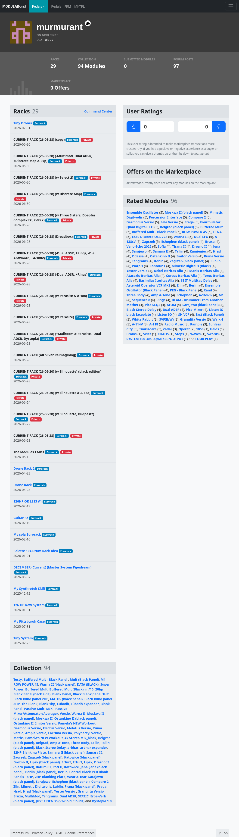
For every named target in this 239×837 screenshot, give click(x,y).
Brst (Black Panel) (210, 314)
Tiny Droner (22, 123)
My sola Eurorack (27, 534)
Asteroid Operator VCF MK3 (149, 285)
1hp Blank (29, 704)
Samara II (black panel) (66, 752)
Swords (213, 334)
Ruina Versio (214, 256)
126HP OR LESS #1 (27, 501)
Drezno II (20, 762)
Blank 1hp (47, 704)
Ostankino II (23, 723)
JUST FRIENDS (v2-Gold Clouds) (60, 801)
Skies (147, 334)
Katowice (71, 767)
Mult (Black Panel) (84, 679)
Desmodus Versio (27, 728)
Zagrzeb (19, 757)
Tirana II (179, 246)
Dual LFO (201, 236)
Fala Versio (169, 222)
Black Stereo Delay (51, 747)
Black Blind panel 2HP (30, 699)
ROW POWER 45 (25, 684)
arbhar (73, 747)
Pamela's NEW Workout (44, 738)
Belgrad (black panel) (177, 227)
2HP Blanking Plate (50, 777)
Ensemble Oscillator (142, 212)
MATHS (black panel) (66, 699)
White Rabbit (142, 319)
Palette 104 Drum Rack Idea (35, 551)
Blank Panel (61, 694)
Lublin (58, 786)
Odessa (138, 256)
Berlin (63, 772)
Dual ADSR (67, 796)
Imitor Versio (45, 723)
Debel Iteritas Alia (168, 271)
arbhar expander (93, 747)
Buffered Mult (36, 689)
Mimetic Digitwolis (36, 786)
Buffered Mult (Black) (67, 689)
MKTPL (79, 6)
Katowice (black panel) (82, 757)
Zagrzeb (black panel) (45, 757)
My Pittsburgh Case (29, 621)
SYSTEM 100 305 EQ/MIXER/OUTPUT (155, 339)
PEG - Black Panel (184, 290)
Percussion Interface (165, 217)
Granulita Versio (91, 791)
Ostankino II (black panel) (75, 718)
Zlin (16, 786)
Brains (132, 334)
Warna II (78, 713)
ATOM (171, 305)
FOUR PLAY (204, 339)
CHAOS (163, 334)
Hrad (17, 791)
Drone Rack (22, 485)
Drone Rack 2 (23, 468)
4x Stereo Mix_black (80, 738)
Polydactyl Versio (87, 733)
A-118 (153, 324)
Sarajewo (43, 781)
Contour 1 (157, 266)
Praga (101, 786)
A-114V (137, 324)
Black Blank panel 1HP (91, 694)
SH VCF (183, 314)
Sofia (162, 246)
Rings (160, 300)
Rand (208, 290)
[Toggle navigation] (230, 6)
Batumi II (43, 767)
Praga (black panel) (80, 786)
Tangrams (50, 796)
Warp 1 (137, 266)
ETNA (217, 232)
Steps (179, 334)
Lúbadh (63, 704)
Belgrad (42, 742)
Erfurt (66, 762)
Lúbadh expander (85, 704)
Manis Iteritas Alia (204, 271)
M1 (103, 679)
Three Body (80, 742)
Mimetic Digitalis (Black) (191, 266)
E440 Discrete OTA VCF (149, 236)
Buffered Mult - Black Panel (46, 679)
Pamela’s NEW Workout (77, 723)
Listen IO (164, 314)
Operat (184, 329)
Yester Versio (65, 791)
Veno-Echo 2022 (139, 246)
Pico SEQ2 (152, 305)
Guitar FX (20, 517)
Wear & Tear (77, 777)
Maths (18, 738)
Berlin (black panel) (40, 772)
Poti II (57, 767)
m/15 (89, 689)
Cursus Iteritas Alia (181, 275)
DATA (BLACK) (88, 684)
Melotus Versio (79, 728)
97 (176, 66)
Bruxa (18, 796)
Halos (214, 329)
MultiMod (32, 796)
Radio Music (174, 324)
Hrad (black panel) (37, 791)
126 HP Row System (29, 605)
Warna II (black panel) (57, 684)
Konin (158, 261)
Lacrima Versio (60, 733)
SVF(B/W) (166, 319)
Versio (65, 713)
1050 (200, 329)
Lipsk (88, 762)
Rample (196, 324)
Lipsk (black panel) (45, 762)
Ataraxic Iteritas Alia (143, 275)
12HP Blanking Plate (29, 752)
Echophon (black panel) (71, 781)
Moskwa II (44, 718)
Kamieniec (198, 251)
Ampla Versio (36, 733)
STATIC (83, 796)
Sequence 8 (141, 300)
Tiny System (23, 638)
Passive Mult (34, 708)
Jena (84, 767)
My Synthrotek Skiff (29, 588)
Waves (195, 334)
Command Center (98, 111)
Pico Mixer (194, 309)
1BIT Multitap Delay (196, 280)
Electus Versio (54, 728)
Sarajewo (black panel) (201, 305)
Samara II (94, 752)
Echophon (184, 295)
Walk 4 (217, 319)
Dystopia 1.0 (102, 801)
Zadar (167, 329)
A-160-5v (205, 295)
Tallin (95, 742)
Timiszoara (148, 329)
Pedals (56, 6)
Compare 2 (100, 781)
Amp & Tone (59, 742)
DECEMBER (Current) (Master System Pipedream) (52, 567)
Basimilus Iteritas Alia (156, 280)
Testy (17, 679)
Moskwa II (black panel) (184, 212)
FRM (67, 6)
